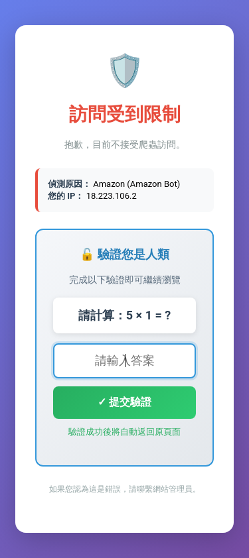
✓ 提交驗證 (124, 402)
